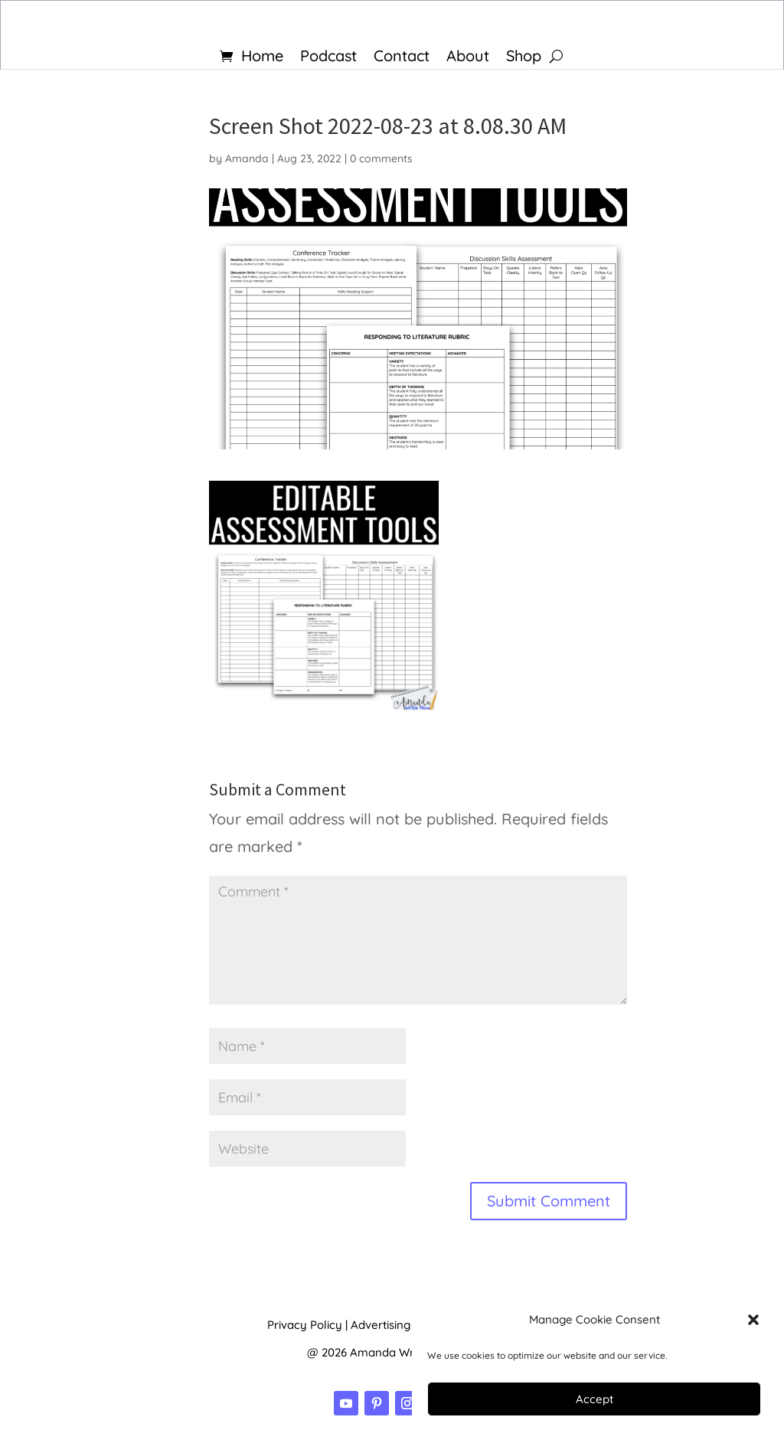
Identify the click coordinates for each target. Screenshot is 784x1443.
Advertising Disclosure (410, 1324)
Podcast (328, 58)
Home (262, 58)
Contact (402, 58)
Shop (523, 58)
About (467, 58)
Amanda (247, 158)
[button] (753, 1319)
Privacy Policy (304, 1324)
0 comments (381, 158)
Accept (594, 1399)
